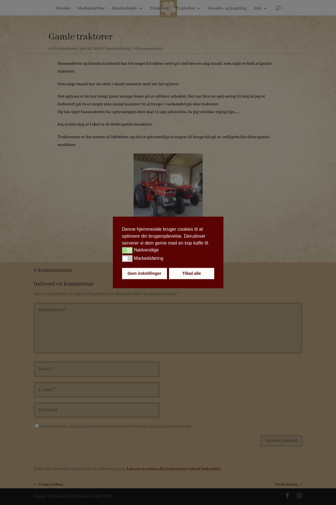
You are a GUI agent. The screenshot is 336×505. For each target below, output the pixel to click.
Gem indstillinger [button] (145, 273)
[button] (127, 250)
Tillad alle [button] (191, 273)
